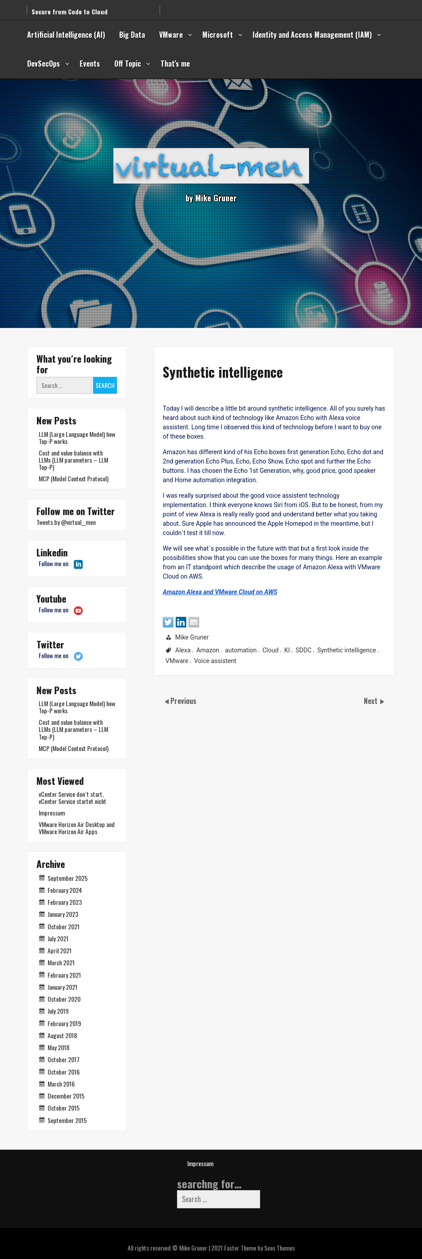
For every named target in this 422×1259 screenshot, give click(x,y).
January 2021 (62, 986)
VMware (171, 34)
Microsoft (217, 34)
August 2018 (62, 1035)
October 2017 (64, 1059)
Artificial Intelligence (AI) (66, 34)
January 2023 (63, 914)
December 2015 (66, 1095)
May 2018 (58, 1047)
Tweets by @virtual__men (66, 522)
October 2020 (64, 998)
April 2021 (60, 950)
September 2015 (67, 1120)
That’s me (175, 63)
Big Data (132, 34)
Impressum (52, 812)
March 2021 (61, 962)
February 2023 (65, 902)
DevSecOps (43, 63)
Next (371, 700)
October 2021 (64, 926)
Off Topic (127, 63)
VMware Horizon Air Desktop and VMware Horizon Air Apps (77, 827)
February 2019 (64, 1023)
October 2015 (64, 1107)
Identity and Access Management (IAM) (312, 34)
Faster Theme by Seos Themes (259, 1247)
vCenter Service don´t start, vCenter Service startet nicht (72, 797)
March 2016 (61, 1083)
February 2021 (64, 974)
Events (90, 63)
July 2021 (58, 938)
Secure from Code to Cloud (70, 7)
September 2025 (68, 878)
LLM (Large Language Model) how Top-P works (77, 437)
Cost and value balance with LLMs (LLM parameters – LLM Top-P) (73, 460)
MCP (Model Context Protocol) (74, 478)
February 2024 (65, 890)
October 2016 (64, 1071)
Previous (183, 700)
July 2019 (58, 1010)
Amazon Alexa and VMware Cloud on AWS (180, 604)
